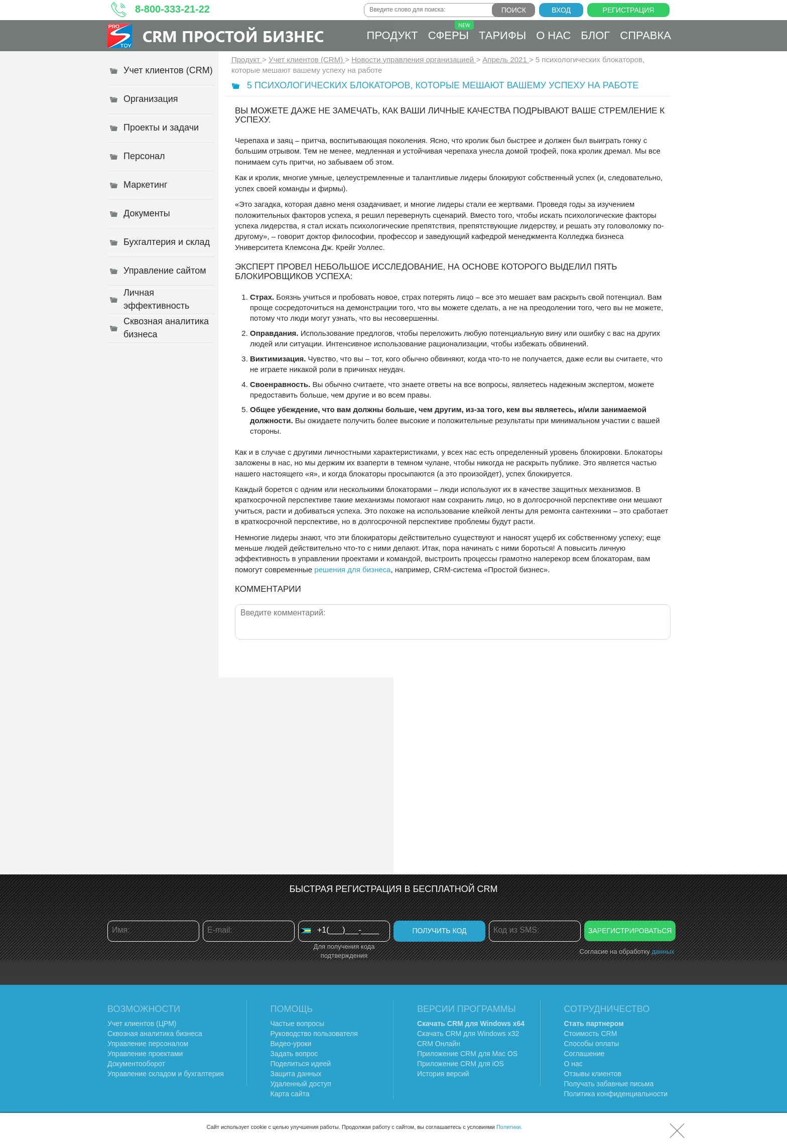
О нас (553, 35)
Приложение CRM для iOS (460, 1064)
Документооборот (136, 1064)
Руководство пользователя (314, 1034)
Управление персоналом (147, 1044)
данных (662, 951)
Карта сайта (290, 1094)
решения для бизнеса (352, 569)
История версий (443, 1074)
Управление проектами (145, 1054)
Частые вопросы (298, 1024)
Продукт (392, 35)
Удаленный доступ (301, 1084)
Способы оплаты (591, 1044)
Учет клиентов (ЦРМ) (142, 1024)
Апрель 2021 (505, 59)
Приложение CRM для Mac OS (467, 1054)
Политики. (509, 1127)
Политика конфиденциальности (616, 1094)
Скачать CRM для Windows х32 (468, 1034)
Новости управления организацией (413, 59)
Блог (595, 35)
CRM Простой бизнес (233, 36)
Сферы (451, 31)
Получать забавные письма (609, 1084)
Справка (645, 35)
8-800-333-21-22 (172, 9)
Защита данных (296, 1074)
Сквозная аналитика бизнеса (154, 1034)
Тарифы (502, 35)
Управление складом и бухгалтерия (165, 1074)
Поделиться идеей (301, 1064)
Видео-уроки (291, 1044)
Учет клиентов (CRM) (307, 59)
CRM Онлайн (438, 1044)
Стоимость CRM (590, 1034)
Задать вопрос (294, 1054)
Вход (561, 10)
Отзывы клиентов (592, 1074)
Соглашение (584, 1054)
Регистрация (628, 10)
